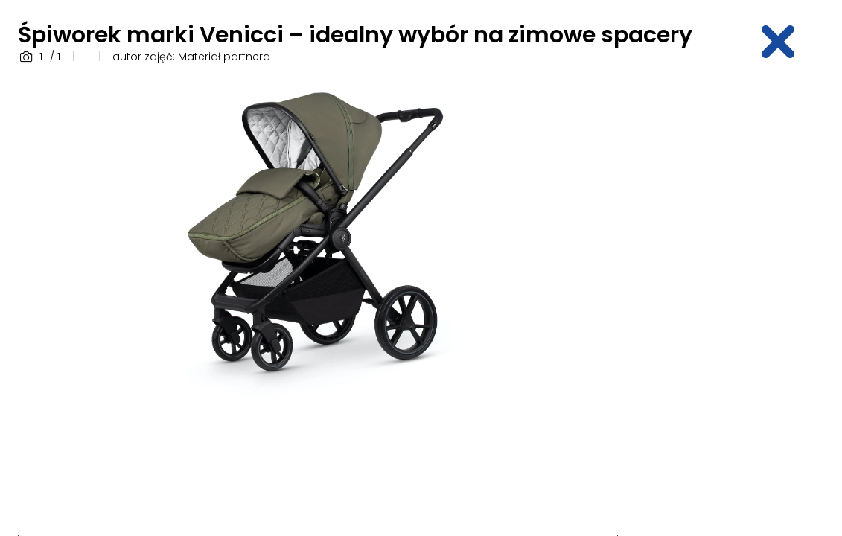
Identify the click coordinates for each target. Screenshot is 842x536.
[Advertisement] (738, 300)
